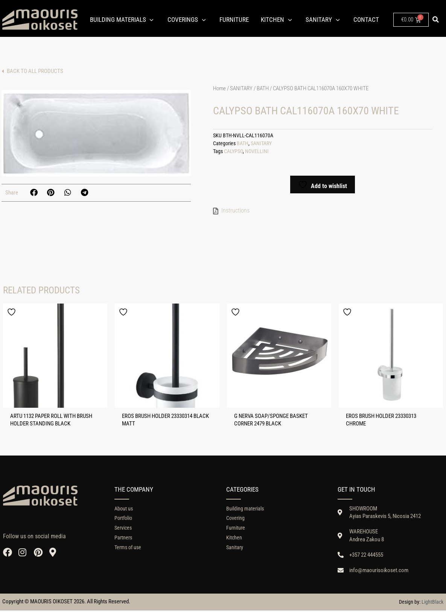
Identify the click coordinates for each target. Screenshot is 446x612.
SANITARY (241, 88)
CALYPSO (233, 151)
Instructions (235, 210)
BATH (263, 88)
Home (219, 88)
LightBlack (432, 603)
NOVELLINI (257, 151)
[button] (435, 19)
